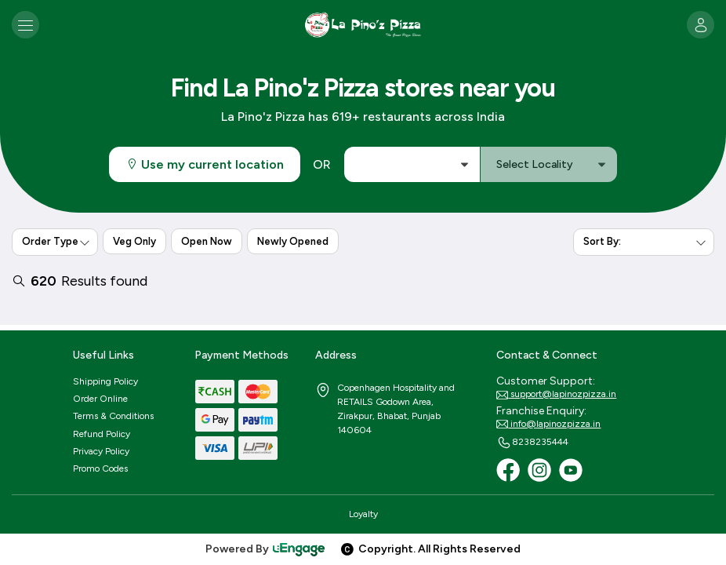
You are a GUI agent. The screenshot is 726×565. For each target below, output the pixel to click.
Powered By (265, 549)
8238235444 (532, 442)
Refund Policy (101, 433)
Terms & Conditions (113, 415)
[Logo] (363, 25)
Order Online (100, 398)
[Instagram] (539, 470)
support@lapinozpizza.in (556, 394)
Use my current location (204, 164)
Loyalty (363, 513)
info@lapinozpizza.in (548, 424)
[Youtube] (571, 470)
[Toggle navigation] (25, 24)
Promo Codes (100, 468)
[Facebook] (508, 470)
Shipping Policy (105, 381)
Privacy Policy (101, 451)
